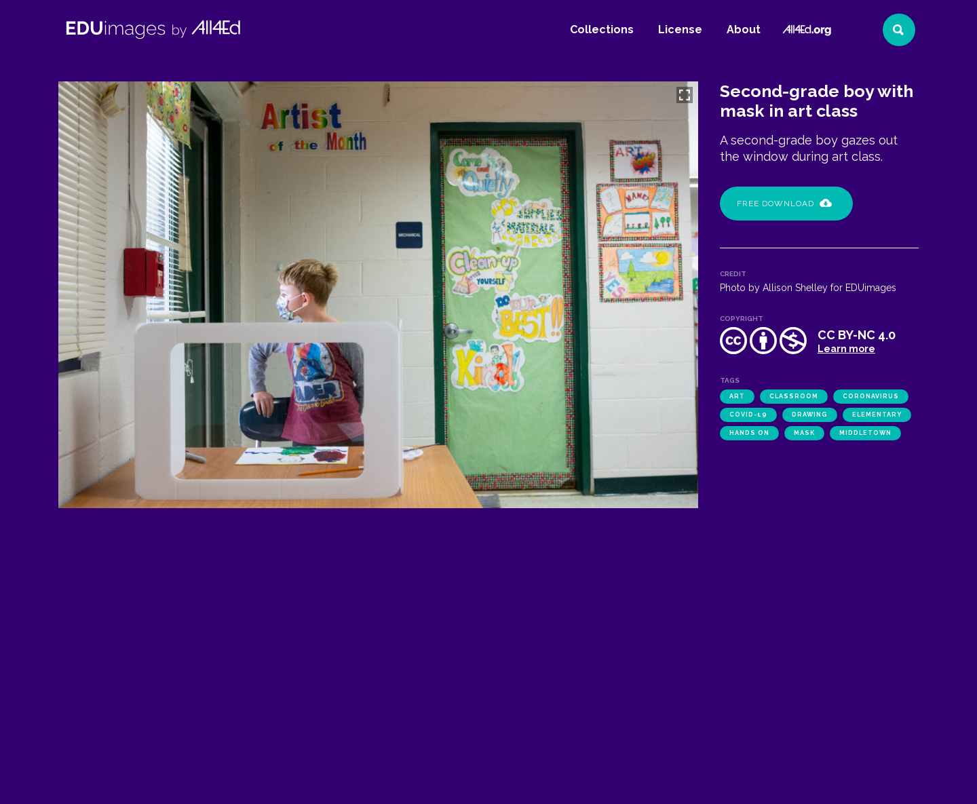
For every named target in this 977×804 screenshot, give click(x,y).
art (737, 396)
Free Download (784, 203)
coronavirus (871, 396)
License (680, 29)
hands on (749, 432)
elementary (877, 414)
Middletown (865, 432)
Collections (602, 29)
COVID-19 (748, 414)
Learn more (846, 348)
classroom (793, 396)
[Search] (899, 30)
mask (804, 432)
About (744, 29)
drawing (810, 414)
